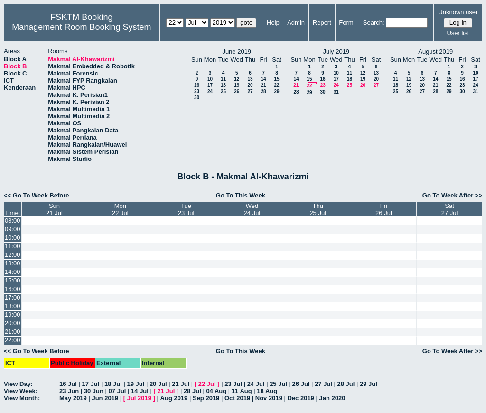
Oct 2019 (237, 398)
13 (249, 79)
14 (263, 79)
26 (236, 91)
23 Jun (69, 390)
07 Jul (117, 390)
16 (196, 85)
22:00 (12, 340)
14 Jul (140, 390)
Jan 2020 (332, 398)
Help (273, 22)
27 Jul (323, 383)
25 (223, 91)
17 (210, 85)
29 (276, 91)
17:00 (12, 297)
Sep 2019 (206, 398)
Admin (296, 22)
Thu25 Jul (317, 209)
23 (196, 91)
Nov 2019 (268, 398)
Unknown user (457, 12)
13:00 (12, 263)
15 (276, 79)
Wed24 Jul (252, 209)
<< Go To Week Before (36, 195)
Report (322, 22)
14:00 (12, 271)
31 (336, 91)
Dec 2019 (300, 398)
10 (210, 79)
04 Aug (216, 390)
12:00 (12, 254)
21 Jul (180, 383)
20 (249, 85)
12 (236, 79)
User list (458, 33)
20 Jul (158, 383)
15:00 (12, 280)
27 (249, 91)
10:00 (12, 237)
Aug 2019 (174, 398)
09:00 (12, 229)
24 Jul (256, 383)
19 (236, 85)
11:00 (12, 246)
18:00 (12, 306)
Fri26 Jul (383, 209)
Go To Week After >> (452, 195)
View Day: (18, 383)
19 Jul (135, 383)
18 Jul (113, 383)
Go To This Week (240, 195)
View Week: (20, 390)
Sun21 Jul (54, 209)
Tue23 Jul (186, 209)
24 (210, 91)
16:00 (12, 288)
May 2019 (73, 398)
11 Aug (242, 390)
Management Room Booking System (81, 27)
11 (223, 79)
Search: (373, 22)
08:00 (12, 220)
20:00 (12, 323)
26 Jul (301, 383)
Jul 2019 (139, 398)
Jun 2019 (105, 398)
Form (346, 22)
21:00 (12, 331)
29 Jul (368, 383)
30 (196, 97)
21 (263, 85)
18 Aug (267, 390)
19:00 (12, 314)
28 (263, 91)
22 (276, 85)
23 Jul (233, 383)
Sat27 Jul (449, 209)
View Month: (22, 398)
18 (223, 85)
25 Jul (278, 383)
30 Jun (93, 390)
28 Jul (346, 383)
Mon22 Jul (120, 209)
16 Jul (68, 383)
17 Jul (90, 383)
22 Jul (207, 383)
